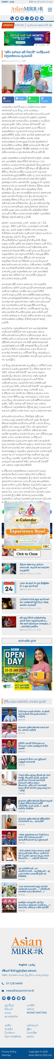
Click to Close (27, 553)
